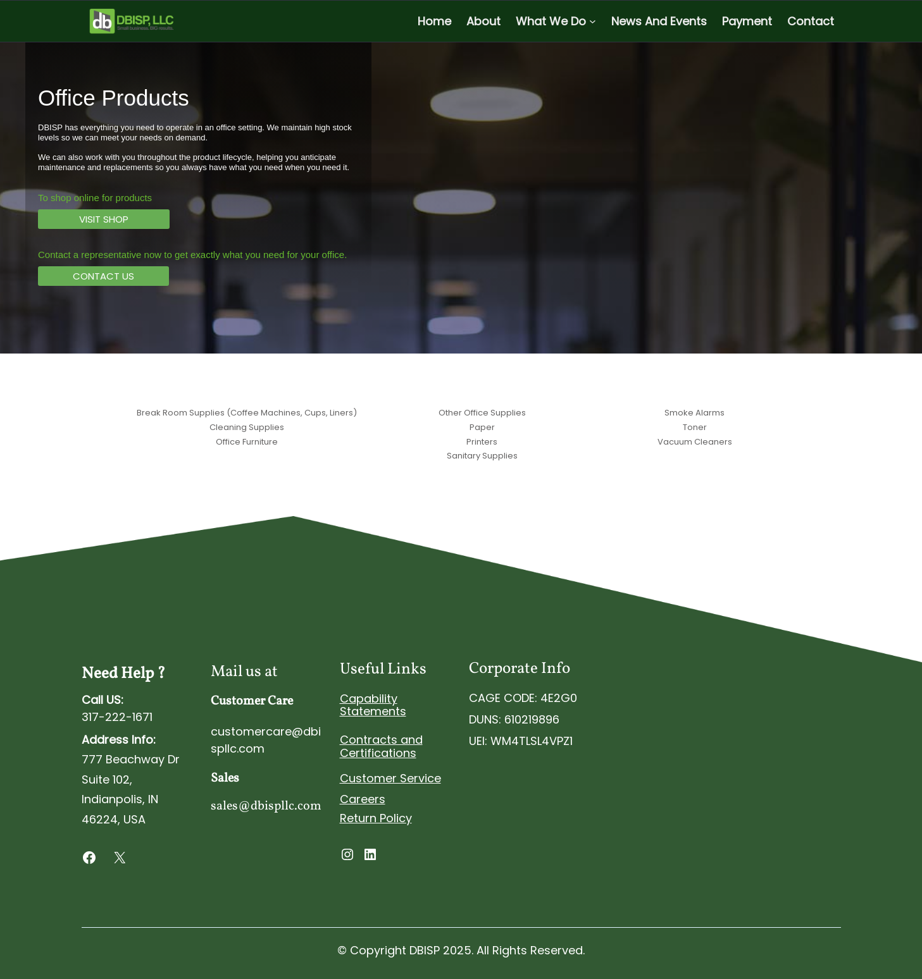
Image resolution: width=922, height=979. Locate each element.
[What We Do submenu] (592, 21)
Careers (362, 799)
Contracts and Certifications (381, 746)
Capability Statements (373, 705)
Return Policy (376, 818)
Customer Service (390, 778)
